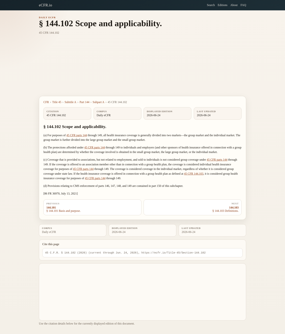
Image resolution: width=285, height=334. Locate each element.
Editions (222, 5)
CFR (46, 102)
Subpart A (98, 102)
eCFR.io (45, 5)
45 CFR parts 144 (76, 135)
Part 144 (84, 102)
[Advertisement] (142, 68)
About (234, 5)
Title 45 (56, 102)
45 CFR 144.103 (193, 173)
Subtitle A (70, 102)
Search (211, 5)
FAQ (243, 5)
